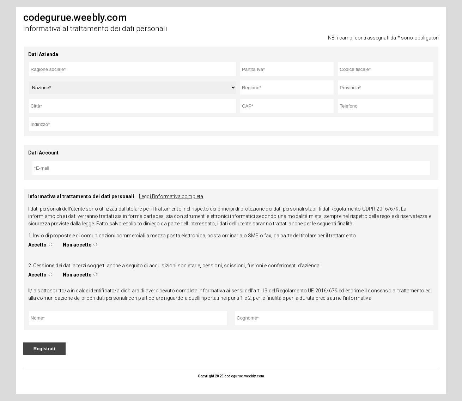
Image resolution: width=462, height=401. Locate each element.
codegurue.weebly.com (244, 376)
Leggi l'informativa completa (171, 196)
